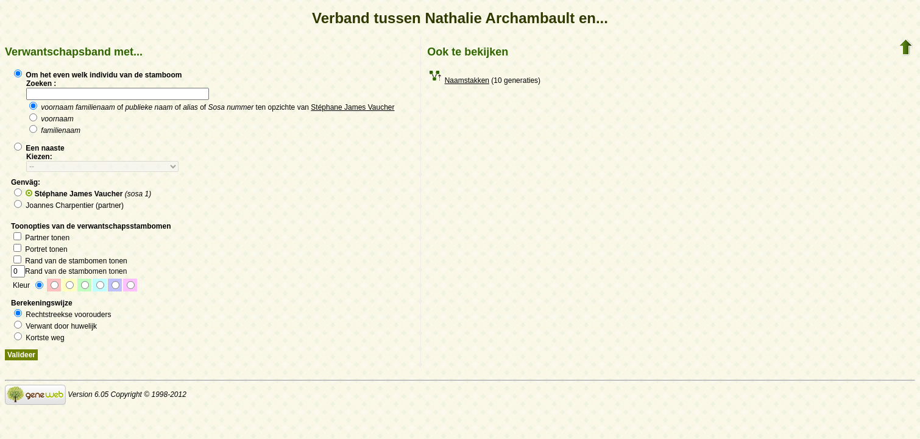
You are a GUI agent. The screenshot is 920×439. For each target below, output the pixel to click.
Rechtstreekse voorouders (62, 314)
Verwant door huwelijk (55, 326)
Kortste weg (39, 338)
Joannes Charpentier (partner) (69, 205)
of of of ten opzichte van (212, 107)
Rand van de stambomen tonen (70, 261)
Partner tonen (41, 238)
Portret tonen (40, 249)
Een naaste (39, 148)
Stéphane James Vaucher (352, 107)
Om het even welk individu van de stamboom (98, 75)
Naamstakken (467, 80)
